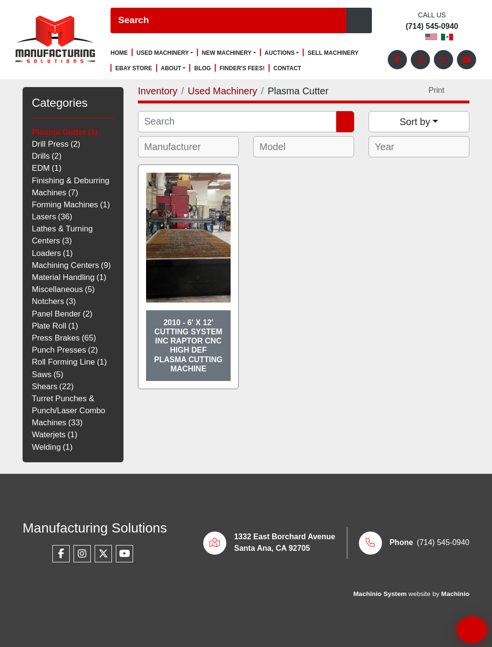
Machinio (455, 593)
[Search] (228, 20)
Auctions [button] (280, 53)
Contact (287, 68)
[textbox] (179, 147)
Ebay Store (133, 68)
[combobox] (188, 146)
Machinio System (379, 593)
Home (119, 53)
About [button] (171, 68)
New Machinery (227, 53)
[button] (164, 53)
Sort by (415, 121)
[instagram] (420, 59)
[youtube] (466, 59)
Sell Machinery (333, 53)
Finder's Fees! (242, 68)
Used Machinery (162, 53)
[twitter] (443, 59)
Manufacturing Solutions (95, 527)
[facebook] (397, 59)
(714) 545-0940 (432, 26)
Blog (202, 68)
